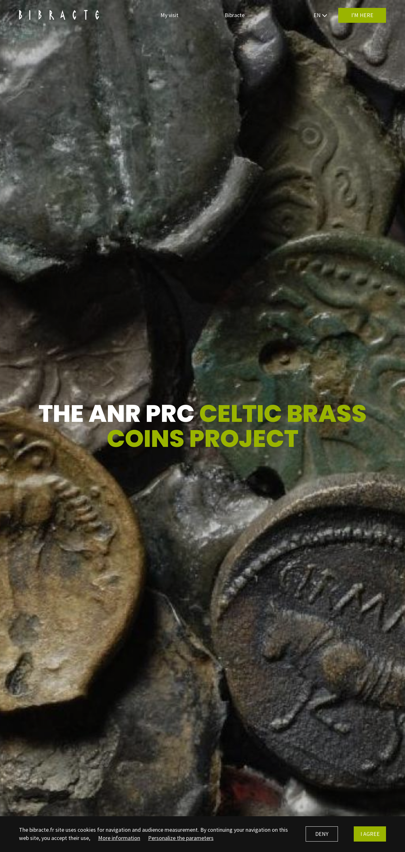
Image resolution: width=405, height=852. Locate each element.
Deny (321, 833)
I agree (370, 833)
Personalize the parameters (181, 838)
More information (119, 838)
